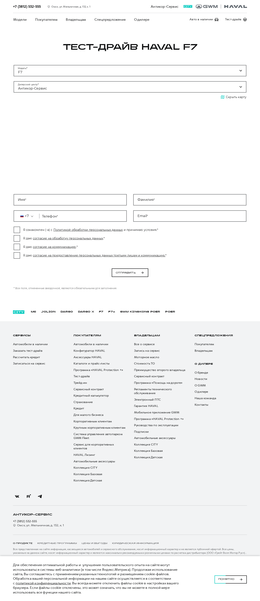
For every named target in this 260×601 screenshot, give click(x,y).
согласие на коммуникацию (83, 247)
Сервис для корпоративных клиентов (94, 447)
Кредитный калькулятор (91, 396)
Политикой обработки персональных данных (117, 230)
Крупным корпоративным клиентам (100, 428)
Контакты (201, 405)
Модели (19, 19)
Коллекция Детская (88, 480)
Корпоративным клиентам (93, 421)
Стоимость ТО (144, 363)
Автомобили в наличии (30, 344)
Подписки (141, 432)
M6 (33, 312)
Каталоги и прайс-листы (91, 363)
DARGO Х (86, 312)
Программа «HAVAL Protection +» (98, 370)
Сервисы (22, 336)
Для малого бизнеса (89, 415)
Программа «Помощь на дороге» (158, 383)
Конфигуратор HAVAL (89, 351)
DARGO (67, 312)
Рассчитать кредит (26, 357)
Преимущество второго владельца (159, 370)
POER (170, 312)
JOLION (48, 312)
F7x (111, 312)
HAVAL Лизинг (84, 455)
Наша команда (205, 398)
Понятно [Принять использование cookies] (230, 578)
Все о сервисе (144, 344)
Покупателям (46, 19)
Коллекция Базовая (88, 474)
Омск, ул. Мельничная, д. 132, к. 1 (38, 525)
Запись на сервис (147, 351)
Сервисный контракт (89, 389)
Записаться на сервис (29, 363)
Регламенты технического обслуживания (153, 391)
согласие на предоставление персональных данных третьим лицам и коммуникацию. (128, 255)
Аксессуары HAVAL (88, 357)
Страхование (83, 402)
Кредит (79, 408)
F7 (101, 312)
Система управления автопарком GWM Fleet (98, 436)
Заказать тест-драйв (27, 351)
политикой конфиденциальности (43, 583)
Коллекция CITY (85, 468)
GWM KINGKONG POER (140, 312)
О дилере (140, 19)
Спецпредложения (108, 19)
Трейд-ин (80, 383)
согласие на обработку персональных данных (97, 238)
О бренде (201, 373)
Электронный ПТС (147, 400)
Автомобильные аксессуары (94, 461)
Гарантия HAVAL (146, 406)
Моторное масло (146, 357)
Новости (201, 379)
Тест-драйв (82, 376)
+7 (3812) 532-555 (25, 521)
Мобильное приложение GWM (156, 412)
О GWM (200, 385)
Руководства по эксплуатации (156, 425)
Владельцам (75, 19)
